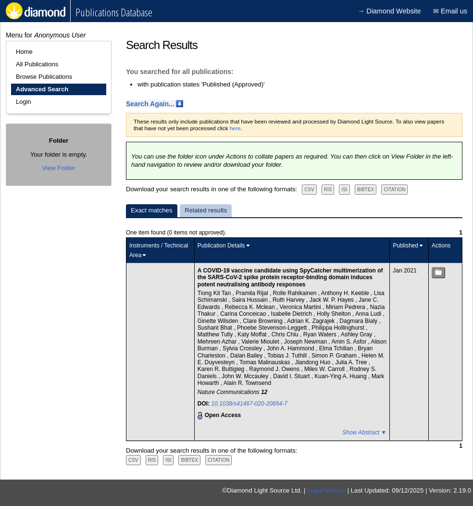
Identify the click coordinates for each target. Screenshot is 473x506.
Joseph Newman (306, 341)
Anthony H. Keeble (346, 293)
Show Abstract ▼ (364, 432)
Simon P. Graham (334, 355)
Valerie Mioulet (261, 341)
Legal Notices (326, 490)
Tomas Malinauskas (265, 362)
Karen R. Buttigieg (222, 369)
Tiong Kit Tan (215, 293)
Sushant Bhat (216, 327)
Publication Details (221, 245)
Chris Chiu (286, 334)
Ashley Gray (357, 334)
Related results (206, 210)
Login (23, 101)
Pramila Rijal (253, 293)
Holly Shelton (334, 313)
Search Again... (150, 104)
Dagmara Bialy (359, 321)
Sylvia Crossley (243, 348)
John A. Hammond (291, 348)
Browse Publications (44, 76)
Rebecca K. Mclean (250, 307)
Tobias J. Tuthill (287, 355)
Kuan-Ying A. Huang (341, 376)
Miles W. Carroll (325, 369)
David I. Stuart (292, 376)
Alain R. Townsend (247, 383)
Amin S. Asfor (349, 341)
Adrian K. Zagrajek (311, 321)
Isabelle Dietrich (292, 313)
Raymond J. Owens (275, 369)
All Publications (37, 64)
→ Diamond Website (389, 11)
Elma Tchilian (337, 348)
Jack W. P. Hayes (333, 299)
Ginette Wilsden (219, 321)
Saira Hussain (250, 299)
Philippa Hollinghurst (338, 327)
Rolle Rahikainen (295, 293)
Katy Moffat (252, 334)
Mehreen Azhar (218, 341)
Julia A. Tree (351, 362)
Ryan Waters (320, 334)
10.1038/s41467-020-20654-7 (249, 403)
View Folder (58, 168)
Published (405, 245)
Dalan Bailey (247, 355)
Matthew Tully (216, 334)
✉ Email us (450, 11)
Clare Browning (263, 321)
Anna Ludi (369, 313)
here (235, 128)
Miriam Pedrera (346, 307)
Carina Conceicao (244, 313)
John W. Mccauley (246, 376)
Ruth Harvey (289, 299)
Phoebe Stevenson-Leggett (273, 327)
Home (24, 51)
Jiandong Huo (313, 362)
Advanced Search (42, 89)
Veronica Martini (301, 307)
